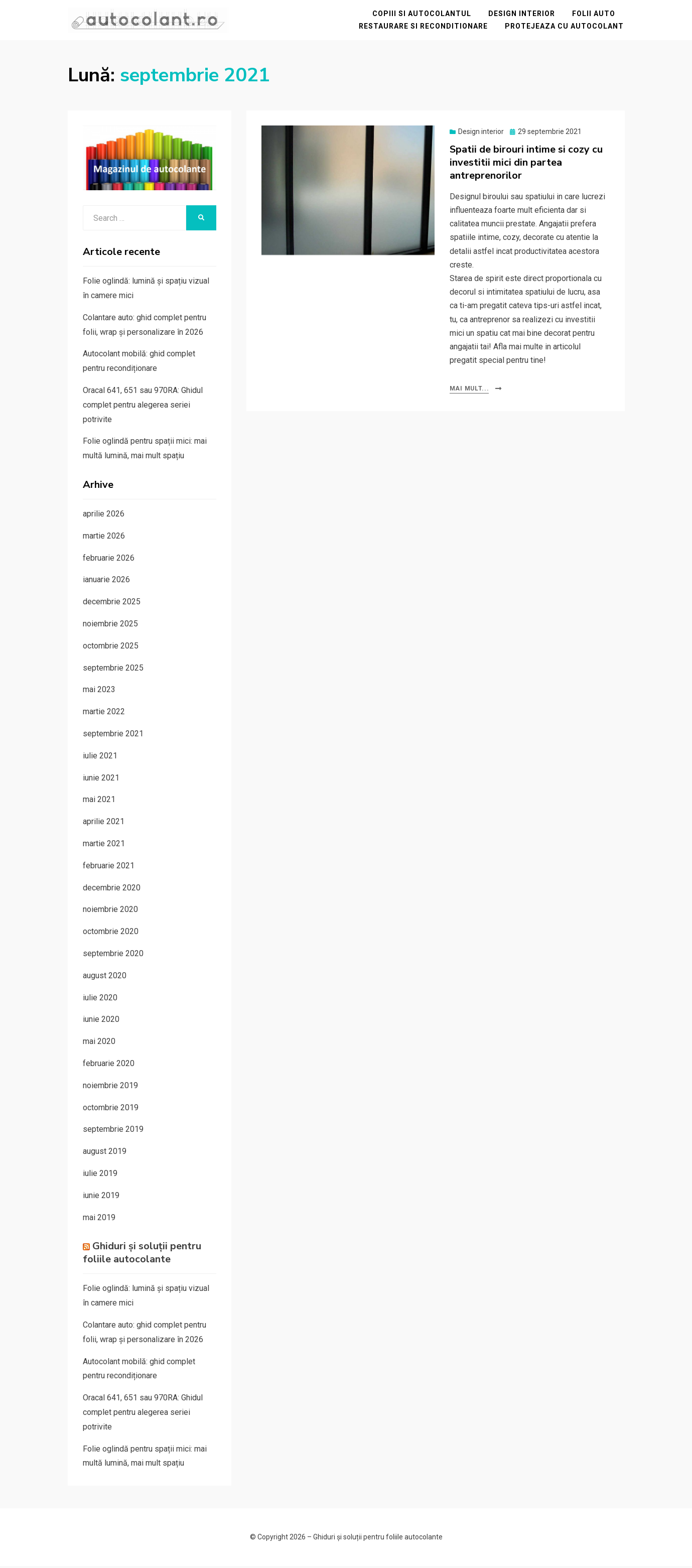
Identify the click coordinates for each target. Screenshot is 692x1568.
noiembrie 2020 (110, 911)
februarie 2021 (108, 867)
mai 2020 (99, 1043)
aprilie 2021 (103, 823)
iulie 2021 (100, 757)
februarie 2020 (108, 1065)
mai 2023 (99, 691)
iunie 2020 (101, 1021)
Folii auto (594, 15)
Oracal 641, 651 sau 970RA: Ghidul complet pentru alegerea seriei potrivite (143, 406)
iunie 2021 (101, 779)
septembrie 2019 (113, 1131)
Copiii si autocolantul (422, 15)
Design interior (522, 15)
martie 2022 (104, 713)
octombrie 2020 (111, 933)
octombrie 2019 (111, 1109)
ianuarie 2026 (106, 581)
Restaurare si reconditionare (424, 27)
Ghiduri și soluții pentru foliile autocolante (142, 1254)
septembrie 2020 (113, 955)
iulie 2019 (100, 1175)
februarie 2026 (108, 559)
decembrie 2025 (112, 603)
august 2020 (104, 977)
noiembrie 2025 (110, 625)
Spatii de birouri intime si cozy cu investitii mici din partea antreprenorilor (526, 164)
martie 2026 (104, 537)
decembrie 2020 (112, 889)
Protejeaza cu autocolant (565, 27)
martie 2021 (104, 845)
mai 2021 (99, 801)
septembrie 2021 (113, 735)
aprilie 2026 (103, 515)
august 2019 (104, 1152)
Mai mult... (469, 390)
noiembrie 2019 (110, 1087)
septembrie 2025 (113, 669)
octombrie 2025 (111, 647)
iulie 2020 (100, 999)
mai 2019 (99, 1219)
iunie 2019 (101, 1197)
